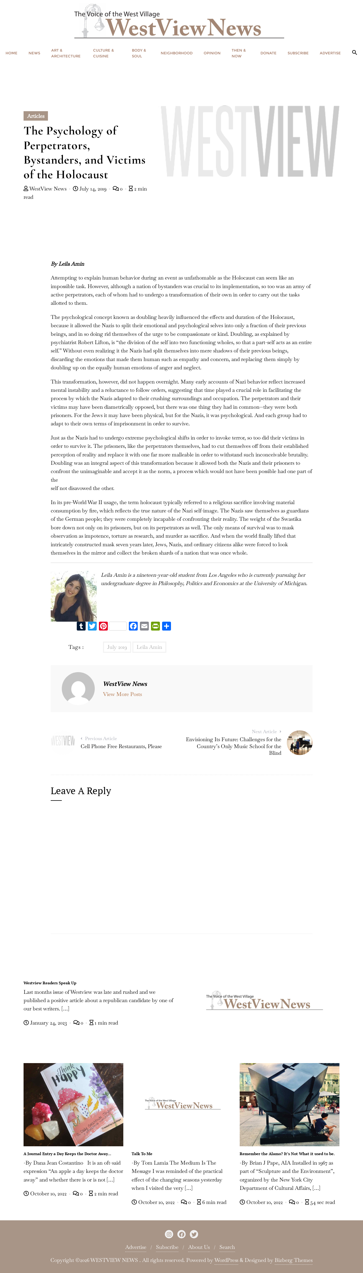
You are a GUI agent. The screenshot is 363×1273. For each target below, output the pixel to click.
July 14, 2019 (90, 188)
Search (227, 1247)
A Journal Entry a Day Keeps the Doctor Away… (67, 1153)
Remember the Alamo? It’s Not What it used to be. (287, 1153)
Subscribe (167, 1247)
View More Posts (122, 694)
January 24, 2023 (46, 1022)
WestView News (46, 188)
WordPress (226, 1260)
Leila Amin (149, 647)
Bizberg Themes (294, 1260)
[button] (354, 52)
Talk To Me (142, 1153)
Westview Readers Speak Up (50, 982)
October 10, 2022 (46, 1193)
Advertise (135, 1247)
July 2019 (117, 647)
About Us (199, 1247)
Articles (35, 116)
